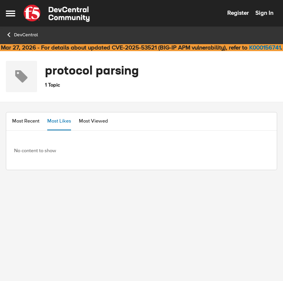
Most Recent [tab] (25, 121)
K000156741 (265, 47)
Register (238, 12)
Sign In (264, 12)
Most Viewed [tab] (93, 121)
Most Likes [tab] (59, 121)
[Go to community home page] (56, 13)
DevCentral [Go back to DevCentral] (22, 35)
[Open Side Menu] (10, 13)
